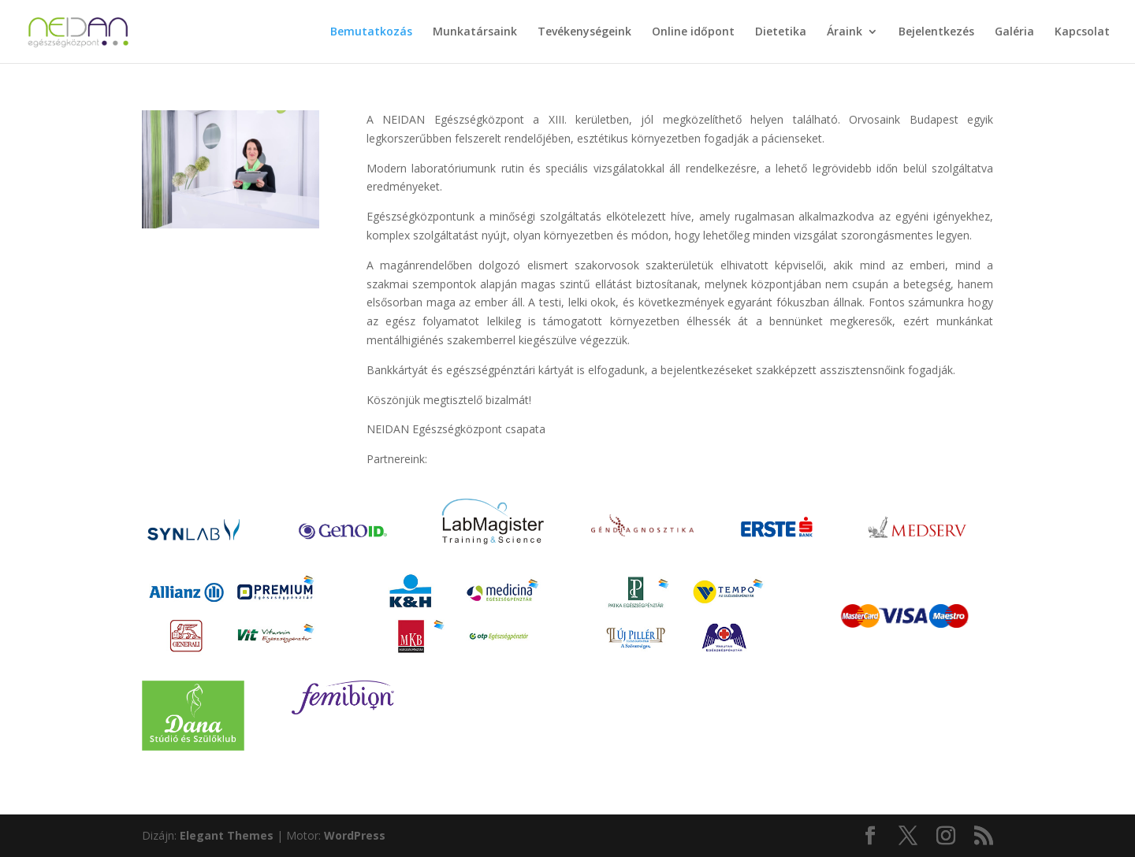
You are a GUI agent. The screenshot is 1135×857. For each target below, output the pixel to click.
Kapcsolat (1082, 32)
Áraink (844, 32)
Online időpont (693, 32)
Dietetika (780, 32)
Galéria (1014, 32)
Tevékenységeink (584, 32)
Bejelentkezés (936, 32)
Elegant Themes (227, 835)
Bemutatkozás (371, 32)
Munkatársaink (475, 32)
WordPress (354, 835)
